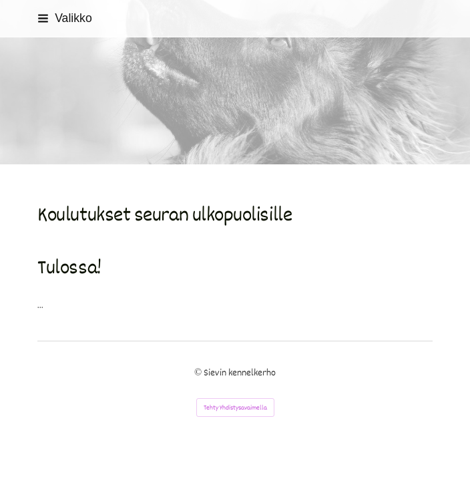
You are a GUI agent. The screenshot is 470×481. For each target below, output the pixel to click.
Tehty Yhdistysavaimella (235, 407)
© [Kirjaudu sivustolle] (199, 373)
